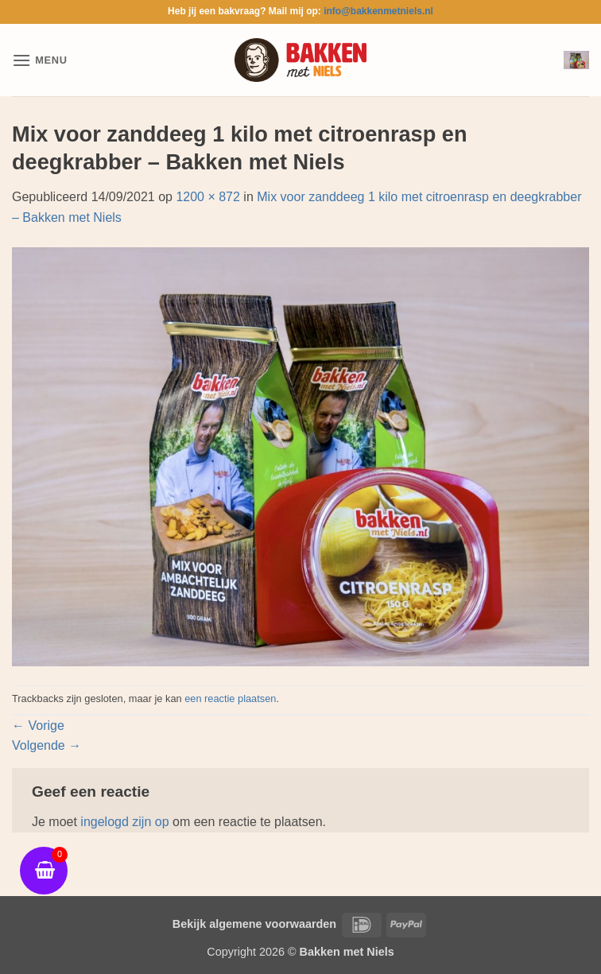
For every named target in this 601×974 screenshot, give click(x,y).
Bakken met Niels (347, 951)
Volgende (46, 745)
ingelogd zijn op (124, 821)
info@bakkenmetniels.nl (378, 11)
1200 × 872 (208, 197)
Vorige (38, 725)
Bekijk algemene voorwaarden (254, 924)
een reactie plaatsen (230, 698)
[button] (40, 60)
